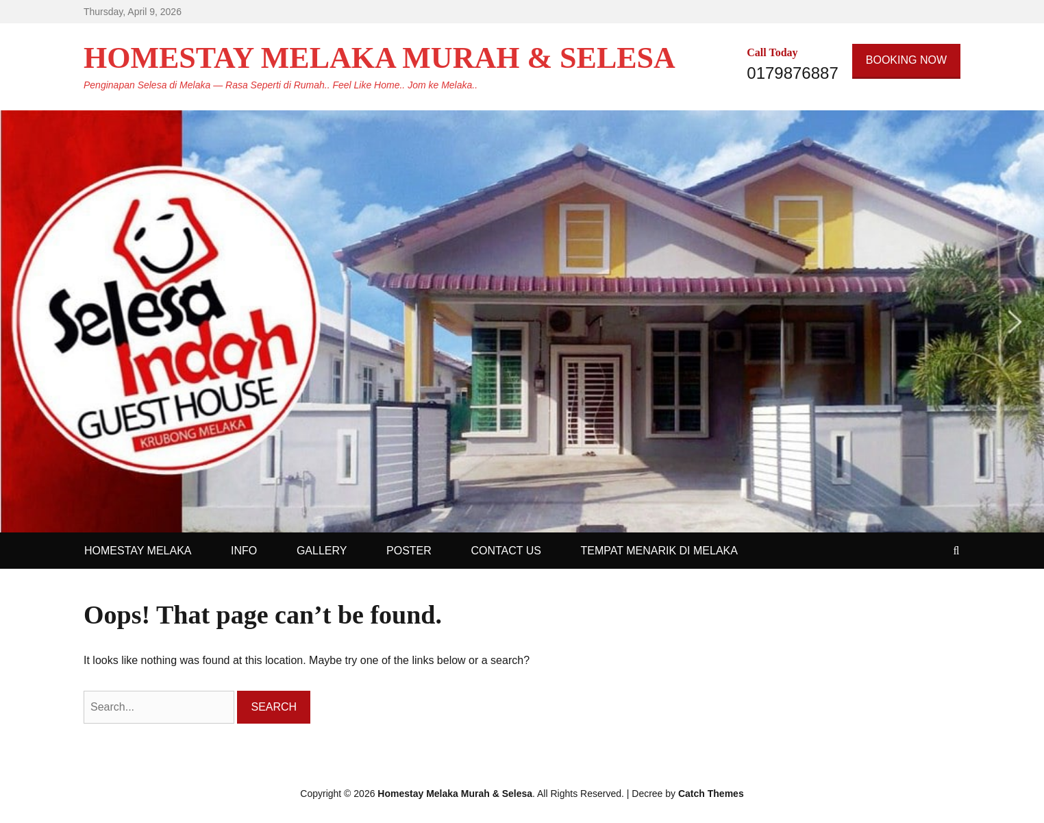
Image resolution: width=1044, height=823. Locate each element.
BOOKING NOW (906, 60)
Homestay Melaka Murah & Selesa (379, 58)
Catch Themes (711, 793)
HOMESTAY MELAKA (137, 550)
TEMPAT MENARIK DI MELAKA (659, 550)
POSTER (409, 550)
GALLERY (322, 550)
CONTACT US (506, 550)
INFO (244, 550)
